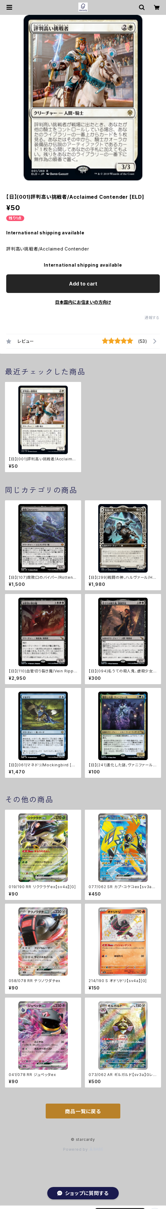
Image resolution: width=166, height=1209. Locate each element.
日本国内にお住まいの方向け (83, 302)
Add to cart (83, 284)
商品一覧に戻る (83, 1111)
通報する (152, 317)
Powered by (83, 1149)
